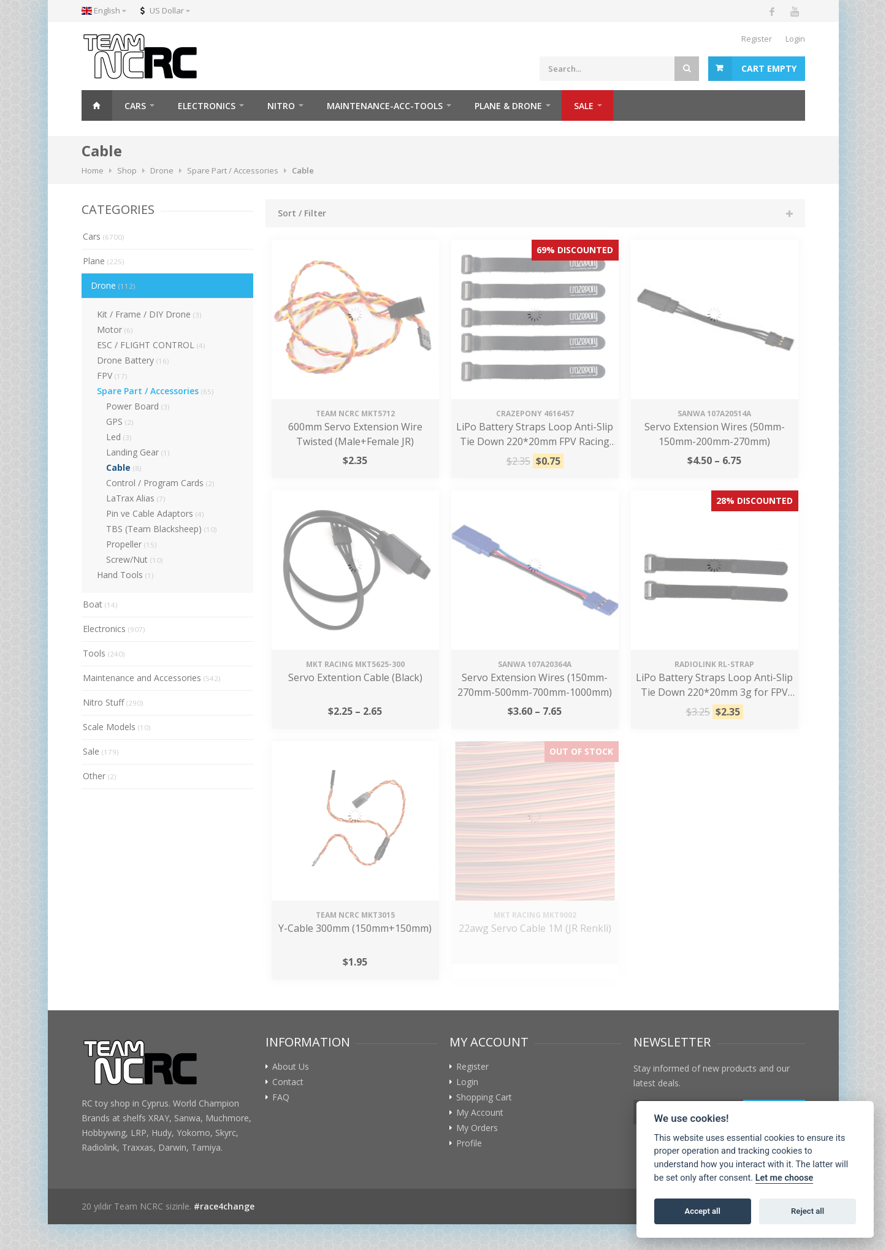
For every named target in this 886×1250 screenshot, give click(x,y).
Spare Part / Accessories (155, 391)
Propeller (131, 544)
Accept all (702, 1211)
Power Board (138, 406)
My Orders (477, 1128)
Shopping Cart (484, 1097)
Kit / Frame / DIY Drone (149, 314)
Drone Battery (133, 360)
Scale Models (117, 727)
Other (99, 776)
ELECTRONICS (206, 106)
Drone (113, 285)
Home (97, 105)
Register (756, 38)
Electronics (114, 629)
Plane (103, 261)
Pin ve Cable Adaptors (155, 513)
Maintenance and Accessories (152, 678)
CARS (135, 106)
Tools (104, 653)
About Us (290, 1066)
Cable (124, 467)
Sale (101, 751)
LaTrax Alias (136, 498)
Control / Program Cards (160, 483)
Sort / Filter (302, 213)
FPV (112, 375)
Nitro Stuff (113, 702)
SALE (584, 106)
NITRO (281, 106)
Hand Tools (125, 575)
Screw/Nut (134, 559)
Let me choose (784, 1178)
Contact (288, 1082)
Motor (115, 329)
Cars (103, 236)
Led (119, 437)
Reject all (807, 1211)
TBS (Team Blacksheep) (161, 529)
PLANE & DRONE (508, 106)
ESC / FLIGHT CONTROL (151, 345)
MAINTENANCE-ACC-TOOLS (385, 106)
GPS (120, 421)
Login (795, 38)
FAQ (280, 1097)
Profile (469, 1143)
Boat (100, 604)
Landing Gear (138, 452)
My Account (479, 1112)
